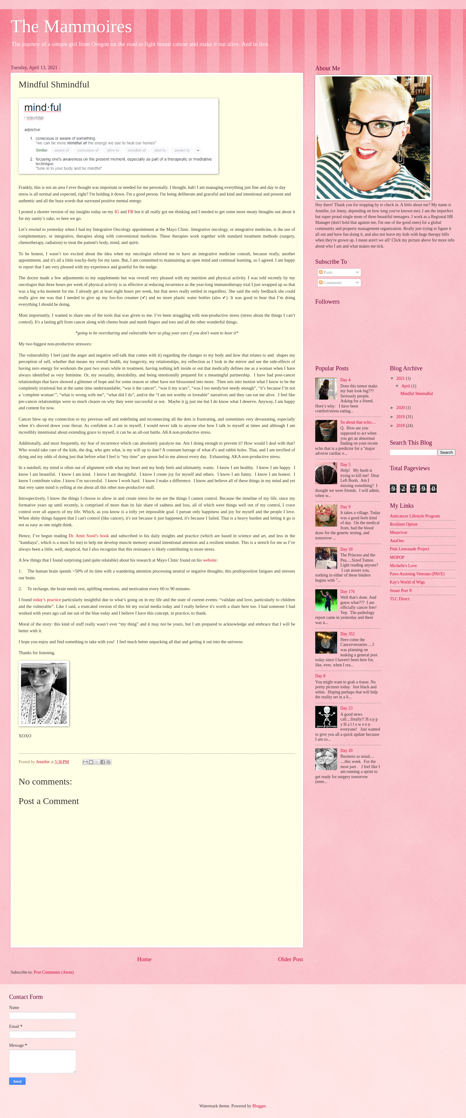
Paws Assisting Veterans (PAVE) (417, 574)
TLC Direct (399, 599)
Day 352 (348, 634)
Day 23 (347, 708)
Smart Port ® (401, 590)
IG (117, 211)
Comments (330, 282)
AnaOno (397, 540)
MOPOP (397, 557)
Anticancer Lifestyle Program (415, 516)
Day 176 (348, 591)
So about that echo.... (358, 422)
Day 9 (346, 507)
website (209, 560)
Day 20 (347, 750)
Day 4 (346, 380)
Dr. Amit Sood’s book (89, 535)
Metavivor (398, 532)
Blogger (259, 1106)
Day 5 (346, 464)
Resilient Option (404, 524)
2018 (401, 425)
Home (144, 959)
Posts (326, 272)
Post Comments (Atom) (54, 972)
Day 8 (320, 676)
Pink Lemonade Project (409, 549)
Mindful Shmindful (416, 393)
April (406, 386)
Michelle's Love (403, 565)
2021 (401, 378)
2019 (401, 416)
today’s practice (47, 599)
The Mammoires (71, 26)
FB (130, 211)
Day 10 (347, 549)
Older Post (290, 959)
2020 (401, 407)
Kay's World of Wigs (407, 582)
